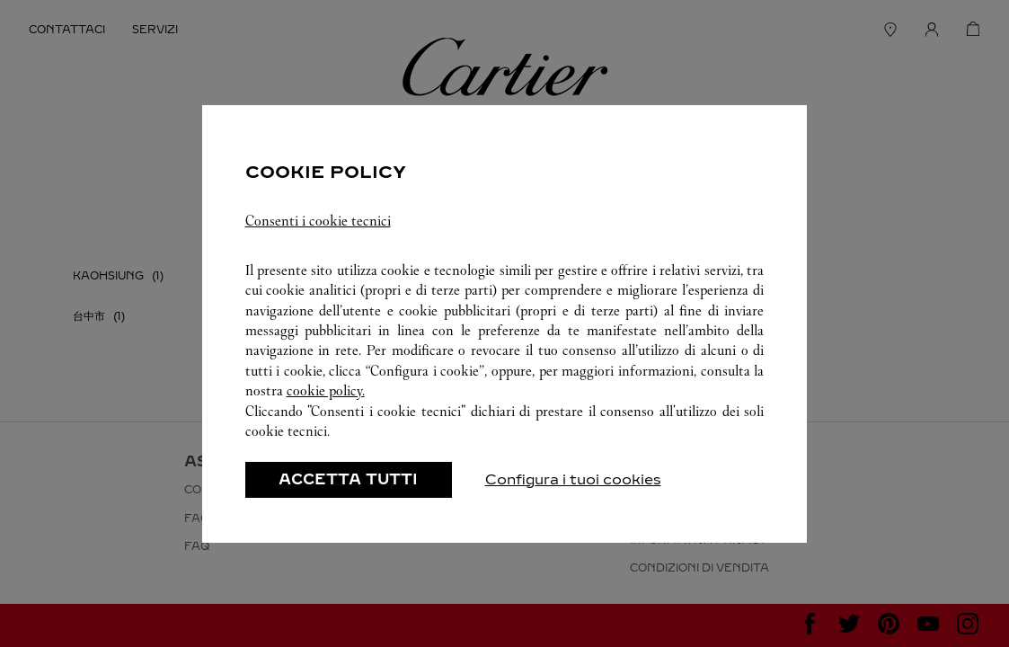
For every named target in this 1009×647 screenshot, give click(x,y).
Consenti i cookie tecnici (318, 220)
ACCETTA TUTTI (348, 479)
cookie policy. (326, 390)
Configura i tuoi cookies (573, 479)
